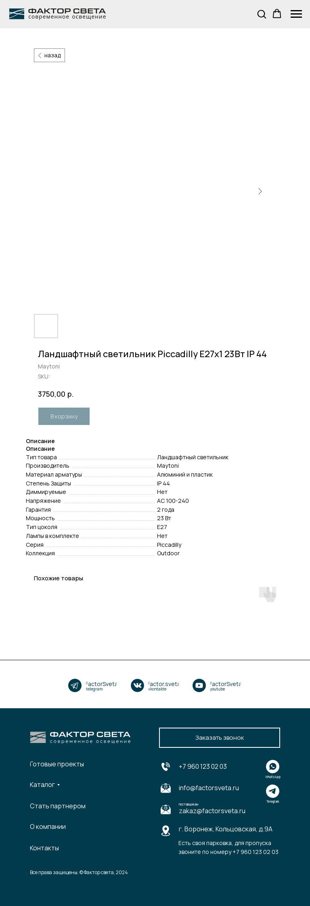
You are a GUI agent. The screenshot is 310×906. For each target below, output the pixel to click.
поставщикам (188, 804)
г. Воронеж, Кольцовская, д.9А (225, 828)
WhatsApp (273, 776)
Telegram (272, 801)
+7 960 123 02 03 (203, 766)
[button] (261, 14)
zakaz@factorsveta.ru (212, 810)
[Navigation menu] (296, 14)
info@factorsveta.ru (209, 787)
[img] (75, 685)
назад (52, 55)
